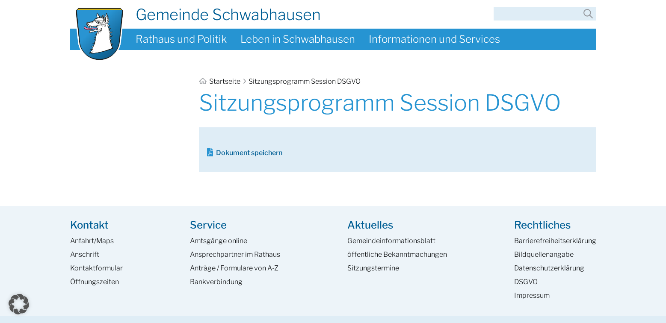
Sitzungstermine (373, 268)
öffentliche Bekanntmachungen (397, 254)
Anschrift (84, 254)
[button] (19, 304)
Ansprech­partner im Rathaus (235, 254)
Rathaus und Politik (181, 39)
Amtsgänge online (218, 241)
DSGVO (526, 282)
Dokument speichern (249, 153)
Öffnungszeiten (94, 282)
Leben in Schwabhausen (297, 39)
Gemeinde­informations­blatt (391, 241)
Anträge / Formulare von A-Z (234, 268)
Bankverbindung (216, 282)
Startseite (220, 81)
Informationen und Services (434, 39)
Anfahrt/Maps (92, 241)
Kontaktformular (96, 268)
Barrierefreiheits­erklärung (555, 241)
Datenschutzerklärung (549, 268)
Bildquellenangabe (544, 254)
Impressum (532, 295)
